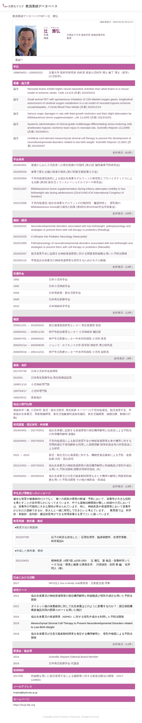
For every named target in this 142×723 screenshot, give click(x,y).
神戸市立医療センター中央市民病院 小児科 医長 (77, 338)
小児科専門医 (39, 390)
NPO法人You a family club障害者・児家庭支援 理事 (79, 583)
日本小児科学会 (58, 279)
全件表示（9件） (124, 358)
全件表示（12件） (123, 312)
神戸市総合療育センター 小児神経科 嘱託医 (75, 331)
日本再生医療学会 (59, 299)
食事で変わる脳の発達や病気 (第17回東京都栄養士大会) (64, 171)
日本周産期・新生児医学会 (65, 292)
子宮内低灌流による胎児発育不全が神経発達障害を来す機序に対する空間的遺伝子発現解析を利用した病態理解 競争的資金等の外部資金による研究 (90, 444)
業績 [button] (18, 59)
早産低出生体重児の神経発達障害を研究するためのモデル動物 (68, 260)
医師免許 (36, 397)
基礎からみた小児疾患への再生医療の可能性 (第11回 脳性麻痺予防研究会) (75, 164)
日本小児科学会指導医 (44, 371)
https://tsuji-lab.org (24, 704)
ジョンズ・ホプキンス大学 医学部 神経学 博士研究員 (80, 345)
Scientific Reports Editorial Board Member (73, 656)
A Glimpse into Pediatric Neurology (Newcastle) (59, 236)
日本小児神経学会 (59, 285)
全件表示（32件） (123, 213)
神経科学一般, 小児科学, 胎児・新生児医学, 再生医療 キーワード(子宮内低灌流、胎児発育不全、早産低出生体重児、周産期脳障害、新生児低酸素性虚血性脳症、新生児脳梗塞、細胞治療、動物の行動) (72, 414)
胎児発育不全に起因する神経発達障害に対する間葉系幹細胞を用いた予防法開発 (79, 253)
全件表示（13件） (123, 266)
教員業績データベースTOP (28, 16)
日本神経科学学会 (59, 306)
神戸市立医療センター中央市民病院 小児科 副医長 (79, 351)
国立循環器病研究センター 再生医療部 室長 (75, 325)
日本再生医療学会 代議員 (64, 663)
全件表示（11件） (123, 644)
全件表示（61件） (123, 152)
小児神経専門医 (40, 384)
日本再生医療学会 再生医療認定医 (51, 377)
